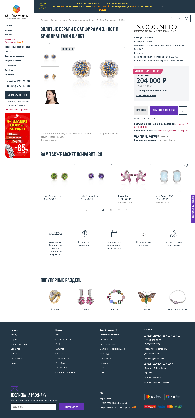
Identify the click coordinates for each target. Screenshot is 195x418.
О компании (10, 65)
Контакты (9, 74)
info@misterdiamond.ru (155, 349)
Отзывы (8, 51)
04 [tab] (127, 210)
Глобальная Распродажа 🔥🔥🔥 (14, 40)
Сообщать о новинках (163, 110)
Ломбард (9, 70)
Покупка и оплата (13, 61)
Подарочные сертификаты (17, 47)
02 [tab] (111, 210)
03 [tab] (119, 210)
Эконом (8, 35)
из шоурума (182, 131)
